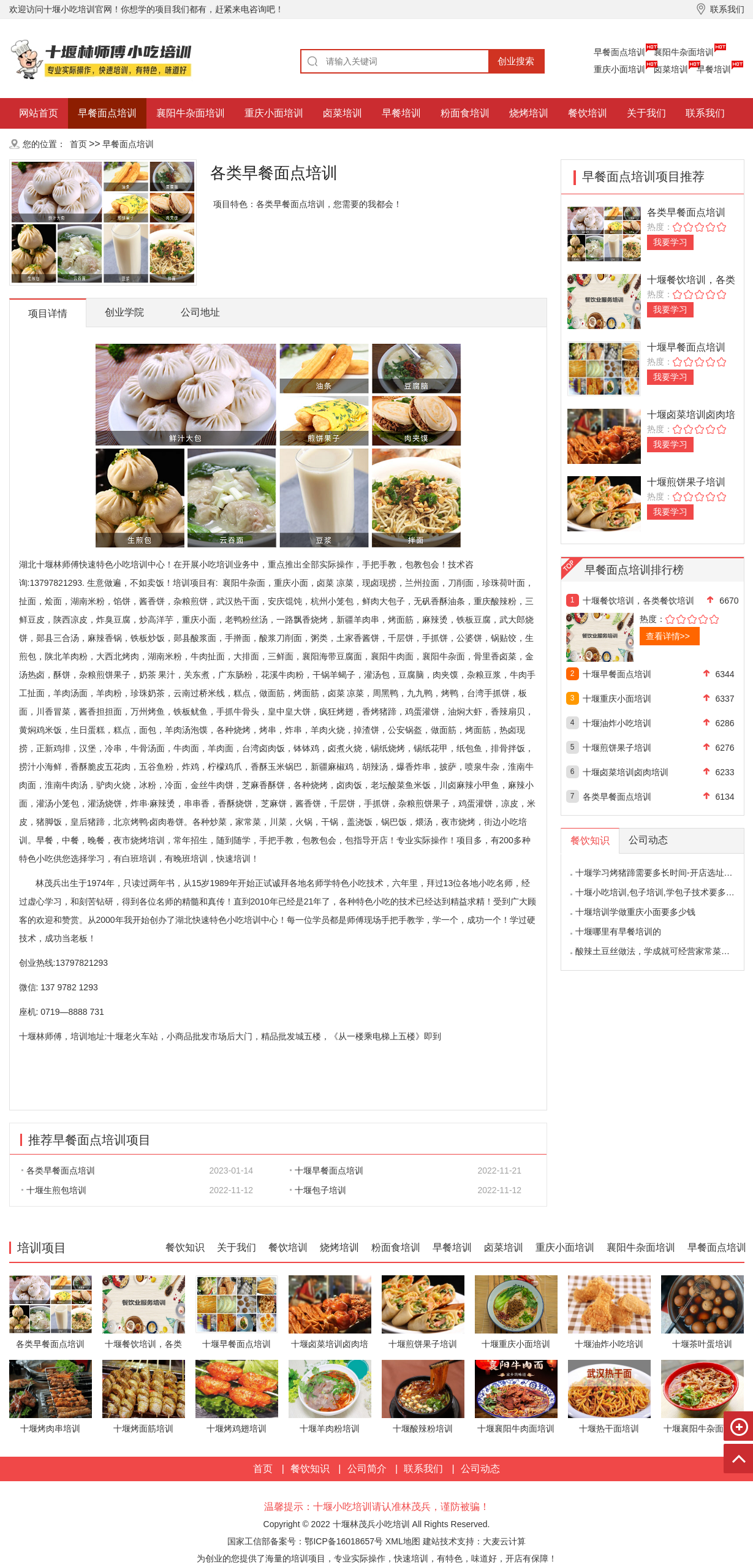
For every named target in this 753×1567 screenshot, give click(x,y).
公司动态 (480, 1468)
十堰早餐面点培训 (326, 1170)
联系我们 (705, 113)
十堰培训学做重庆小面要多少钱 (635, 912)
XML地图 (402, 1541)
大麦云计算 (504, 1541)
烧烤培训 (528, 113)
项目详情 (47, 313)
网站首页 (38, 113)
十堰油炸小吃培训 (617, 723)
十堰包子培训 (318, 1190)
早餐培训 (714, 69)
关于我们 (646, 113)
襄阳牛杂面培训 (684, 52)
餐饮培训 (587, 113)
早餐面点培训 (619, 52)
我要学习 (670, 242)
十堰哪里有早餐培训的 (618, 931)
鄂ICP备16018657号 (344, 1541)
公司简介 (367, 1468)
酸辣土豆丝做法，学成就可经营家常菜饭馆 (656, 951)
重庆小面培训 (619, 69)
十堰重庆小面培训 (617, 699)
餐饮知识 (185, 1247)
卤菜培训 (671, 69)
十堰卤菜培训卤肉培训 (625, 772)
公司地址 (200, 312)
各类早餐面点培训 (58, 1170)
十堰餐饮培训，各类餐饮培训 (638, 600)
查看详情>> (668, 636)
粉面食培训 (465, 113)
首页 (78, 144)
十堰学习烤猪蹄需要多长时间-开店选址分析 (658, 873)
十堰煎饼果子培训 (686, 482)
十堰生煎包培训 (53, 1190)
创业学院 (124, 312)
